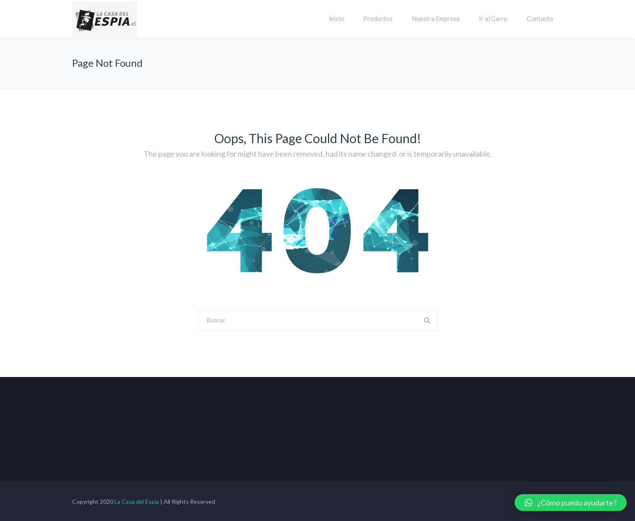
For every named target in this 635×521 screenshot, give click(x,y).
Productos (378, 18)
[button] (571, 502)
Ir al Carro (493, 18)
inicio (336, 18)
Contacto (540, 18)
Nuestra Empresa (436, 18)
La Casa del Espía (137, 501)
